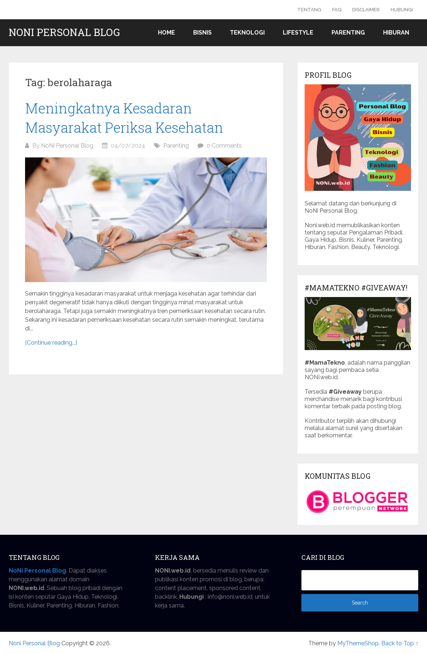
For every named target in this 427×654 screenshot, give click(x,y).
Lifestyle (298, 32)
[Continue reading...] (51, 342)
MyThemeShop (358, 643)
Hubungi (402, 9)
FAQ (336, 9)
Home (166, 32)
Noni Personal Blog (64, 32)
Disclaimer (366, 9)
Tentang (309, 9)
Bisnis (202, 32)
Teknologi (247, 32)
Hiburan (396, 32)
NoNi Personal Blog (67, 145)
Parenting (348, 32)
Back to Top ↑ (399, 643)
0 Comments (224, 145)
